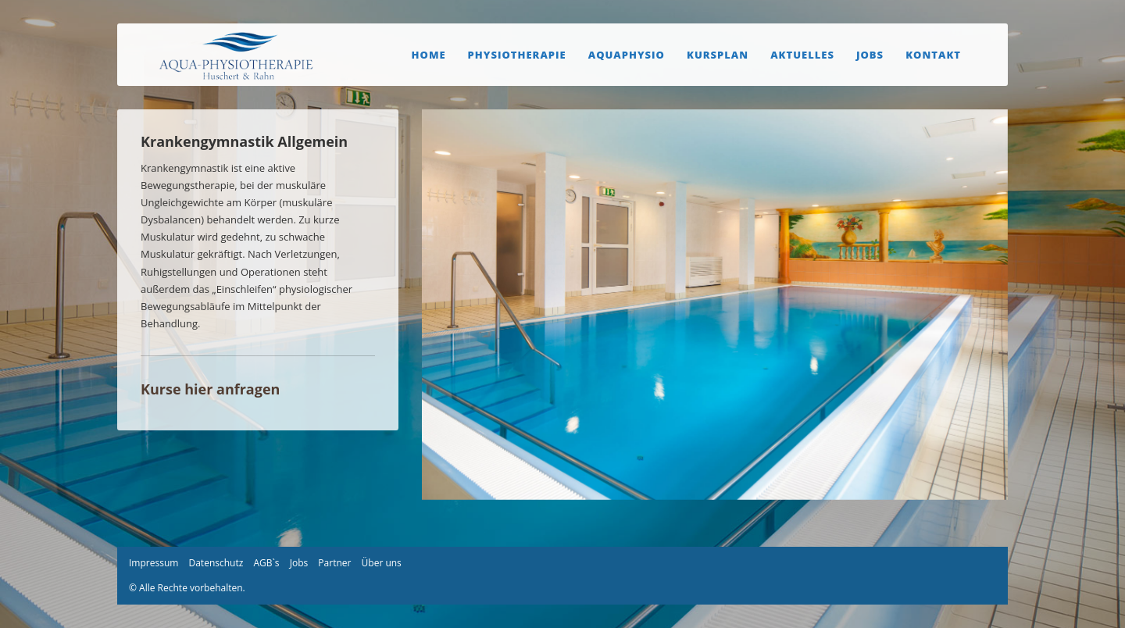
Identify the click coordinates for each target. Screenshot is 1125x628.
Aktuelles (802, 55)
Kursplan (717, 55)
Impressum (153, 562)
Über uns (382, 562)
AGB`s (266, 562)
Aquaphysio (626, 55)
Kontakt (933, 55)
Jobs (870, 55)
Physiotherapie (517, 55)
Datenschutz (215, 562)
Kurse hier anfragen (210, 389)
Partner (334, 562)
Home (429, 55)
